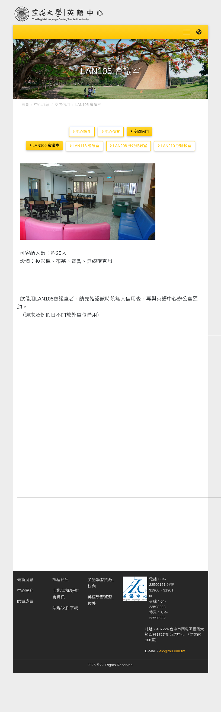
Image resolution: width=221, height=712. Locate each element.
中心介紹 (41, 102)
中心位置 (111, 129)
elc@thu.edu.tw (172, 649)
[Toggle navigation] (186, 31)
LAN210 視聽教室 (174, 143)
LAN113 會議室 (84, 143)
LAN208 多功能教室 (128, 143)
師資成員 (25, 599)
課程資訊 (60, 577)
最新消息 (25, 577)
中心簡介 (82, 129)
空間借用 (62, 102)
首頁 (25, 102)
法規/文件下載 (65, 605)
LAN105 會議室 (44, 143)
